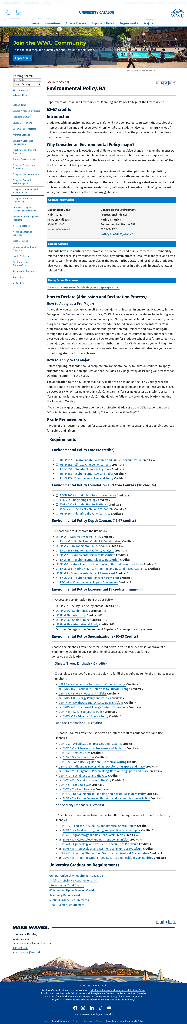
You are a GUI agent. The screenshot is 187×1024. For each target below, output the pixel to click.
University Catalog (96, 12)
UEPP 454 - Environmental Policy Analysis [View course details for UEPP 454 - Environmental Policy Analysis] (83, 546)
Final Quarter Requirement (66, 905)
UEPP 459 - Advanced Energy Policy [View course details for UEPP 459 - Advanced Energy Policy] (81, 712)
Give (44, 3)
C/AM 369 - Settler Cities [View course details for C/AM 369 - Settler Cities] (78, 757)
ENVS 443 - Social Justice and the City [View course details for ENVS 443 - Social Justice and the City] (87, 780)
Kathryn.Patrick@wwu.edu (118, 234)
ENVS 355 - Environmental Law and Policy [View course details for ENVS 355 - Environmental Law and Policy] (86, 478)
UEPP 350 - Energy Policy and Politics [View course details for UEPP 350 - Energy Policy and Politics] (82, 693)
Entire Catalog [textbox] (19, 80)
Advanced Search (21, 95)
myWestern (131, 2)
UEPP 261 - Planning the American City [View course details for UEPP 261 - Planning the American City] (85, 513)
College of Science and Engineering (23, 200)
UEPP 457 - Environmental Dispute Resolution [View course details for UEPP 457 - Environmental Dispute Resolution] (85, 555)
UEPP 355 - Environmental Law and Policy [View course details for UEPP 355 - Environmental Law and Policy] (86, 473)
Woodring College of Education (22, 233)
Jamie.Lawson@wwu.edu (26, 952)
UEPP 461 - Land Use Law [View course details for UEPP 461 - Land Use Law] (74, 785)
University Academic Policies (26, 111)
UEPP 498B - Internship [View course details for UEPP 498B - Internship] (71, 615)
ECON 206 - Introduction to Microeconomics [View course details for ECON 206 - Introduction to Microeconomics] (88, 495)
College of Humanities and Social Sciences (25, 191)
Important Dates (103, 23)
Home (35, 23)
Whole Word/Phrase (23, 90)
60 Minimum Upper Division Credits (72, 890)
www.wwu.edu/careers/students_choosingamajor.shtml (84, 287)
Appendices (18, 277)
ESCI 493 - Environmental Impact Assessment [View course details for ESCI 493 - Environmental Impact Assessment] (89, 582)
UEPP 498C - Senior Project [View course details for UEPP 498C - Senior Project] (73, 620)
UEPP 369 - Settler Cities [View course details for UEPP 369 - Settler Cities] (74, 753)
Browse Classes (76, 23)
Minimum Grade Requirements (69, 900)
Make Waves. (30, 927)
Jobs (46, 1021)
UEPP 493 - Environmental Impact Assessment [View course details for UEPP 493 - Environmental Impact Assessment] (85, 573)
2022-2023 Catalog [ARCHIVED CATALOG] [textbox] (142, 71)
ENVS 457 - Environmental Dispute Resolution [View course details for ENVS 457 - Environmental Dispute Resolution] (89, 559)
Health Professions (22, 256)
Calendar (161, 2)
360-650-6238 (20, 947)
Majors (148, 23)
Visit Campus (9, 3)
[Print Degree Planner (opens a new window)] (157, 83)
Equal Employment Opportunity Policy (124, 1021)
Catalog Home (19, 105)
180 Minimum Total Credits (66, 885)
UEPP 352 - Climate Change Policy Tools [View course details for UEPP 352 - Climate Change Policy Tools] (85, 464)
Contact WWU (147, 2)
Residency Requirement (64, 895)
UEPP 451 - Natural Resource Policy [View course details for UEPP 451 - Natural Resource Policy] (78, 537)
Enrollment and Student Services (24, 151)
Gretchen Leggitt (99, 985)
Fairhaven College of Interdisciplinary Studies (24, 209)
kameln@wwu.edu (59, 229)
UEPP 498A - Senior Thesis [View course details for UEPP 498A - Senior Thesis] (73, 611)
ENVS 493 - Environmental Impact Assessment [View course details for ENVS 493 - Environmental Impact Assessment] (89, 578)
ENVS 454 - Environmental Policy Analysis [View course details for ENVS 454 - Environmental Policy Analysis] (87, 550)
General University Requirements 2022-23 (76, 875)
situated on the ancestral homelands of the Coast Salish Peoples (93, 992)
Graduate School (20, 241)
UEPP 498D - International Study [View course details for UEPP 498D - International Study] (77, 624)
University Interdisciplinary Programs (26, 218)
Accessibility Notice (93, 1021)
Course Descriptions (22, 123)
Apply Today (30, 3)
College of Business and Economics (24, 167)
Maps (183, 2)
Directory (173, 2)
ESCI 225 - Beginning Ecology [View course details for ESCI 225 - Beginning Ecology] (78, 500)
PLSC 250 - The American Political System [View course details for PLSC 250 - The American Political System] (86, 509)
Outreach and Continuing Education (25, 248)
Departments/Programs (24, 129)
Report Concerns (60, 1021)
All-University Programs (24, 271)
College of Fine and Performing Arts (22, 182)
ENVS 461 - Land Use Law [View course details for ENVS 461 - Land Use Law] (79, 789)
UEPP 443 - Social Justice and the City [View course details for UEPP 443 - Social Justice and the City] (82, 775)
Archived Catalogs (21, 135)
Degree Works (129, 23)
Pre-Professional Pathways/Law (21, 264)
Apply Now (21, 58)
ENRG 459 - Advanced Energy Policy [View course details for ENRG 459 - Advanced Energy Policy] (85, 716)
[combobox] (152, 70)
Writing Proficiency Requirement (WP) (73, 880)
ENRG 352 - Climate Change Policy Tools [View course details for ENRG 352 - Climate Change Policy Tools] (85, 469)
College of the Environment (26, 174)
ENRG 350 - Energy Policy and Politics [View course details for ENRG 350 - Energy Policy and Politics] (87, 698)
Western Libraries (21, 226)
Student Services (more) (24, 159)
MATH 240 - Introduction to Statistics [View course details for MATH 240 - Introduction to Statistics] (84, 504)
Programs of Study (22, 117)
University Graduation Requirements (23, 142)
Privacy (76, 1021)
